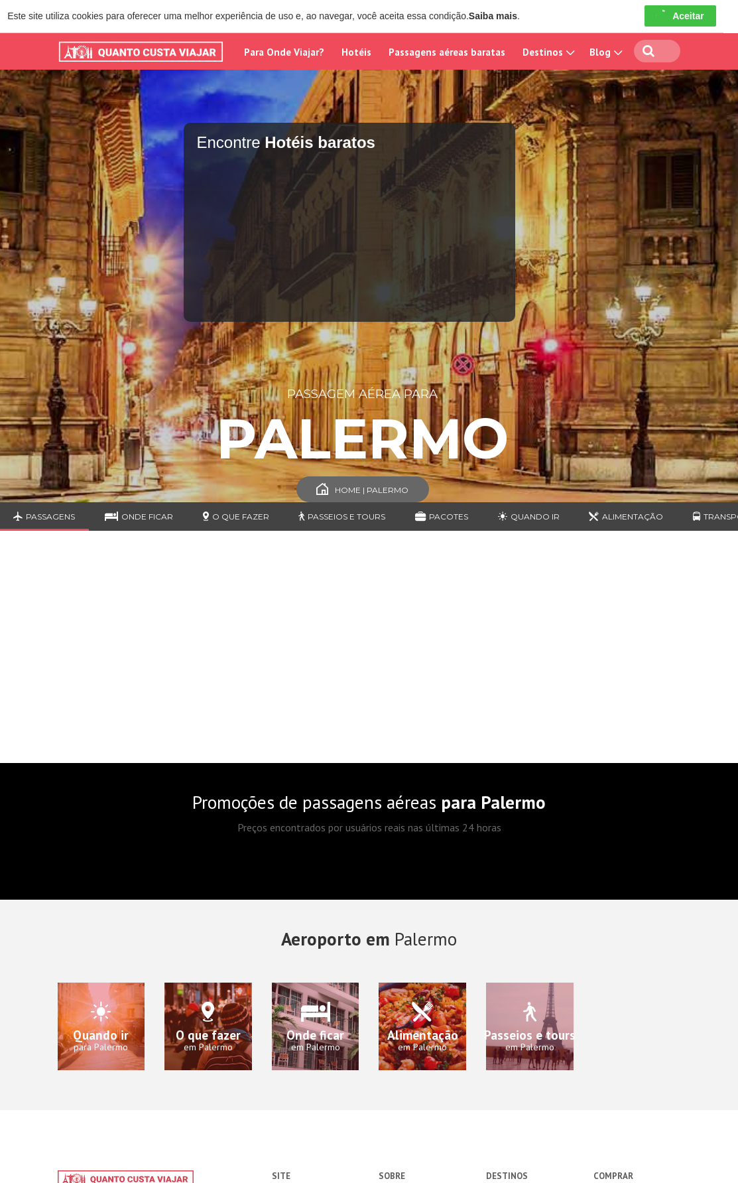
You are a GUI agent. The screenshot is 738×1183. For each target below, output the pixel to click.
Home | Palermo (362, 490)
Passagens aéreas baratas (447, 52)
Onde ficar (139, 517)
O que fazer (236, 517)
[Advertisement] (369, 657)
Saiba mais (493, 16)
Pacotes (441, 517)
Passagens (44, 517)
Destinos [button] (547, 52)
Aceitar (680, 16)
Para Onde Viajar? (284, 52)
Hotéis (356, 52)
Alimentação (626, 517)
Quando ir (529, 517)
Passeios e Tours (341, 517)
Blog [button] (604, 52)
